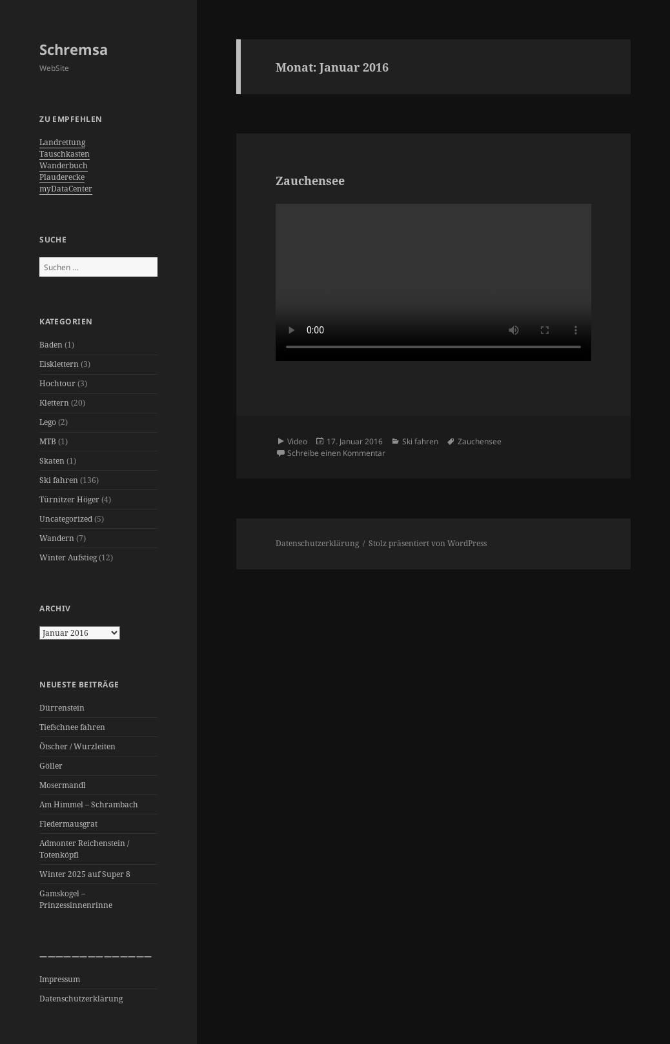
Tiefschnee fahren (72, 727)
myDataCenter (65, 188)
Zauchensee (310, 180)
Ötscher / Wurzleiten (77, 746)
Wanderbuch (63, 165)
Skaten (52, 460)
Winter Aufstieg (68, 557)
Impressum (59, 979)
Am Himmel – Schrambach (88, 804)
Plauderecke (62, 177)
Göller (51, 765)
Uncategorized (65, 518)
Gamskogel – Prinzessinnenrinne (75, 899)
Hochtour (57, 383)
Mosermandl (62, 785)
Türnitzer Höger (69, 499)
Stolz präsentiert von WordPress (428, 543)
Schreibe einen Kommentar (336, 453)
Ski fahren (58, 480)
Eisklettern (59, 364)
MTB (47, 441)
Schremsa (73, 49)
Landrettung (62, 142)
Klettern (54, 402)
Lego (47, 422)
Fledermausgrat (68, 823)
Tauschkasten (64, 153)
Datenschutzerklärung (81, 998)
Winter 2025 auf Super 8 (84, 874)
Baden (51, 344)
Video (297, 441)
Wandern (56, 538)
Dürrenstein (62, 707)
